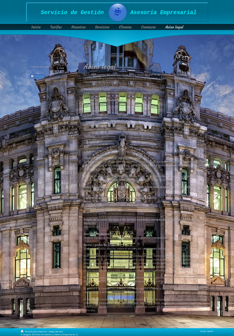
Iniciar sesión (206, 331)
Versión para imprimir (34, 331)
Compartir (37, 76)
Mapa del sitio (56, 331)
